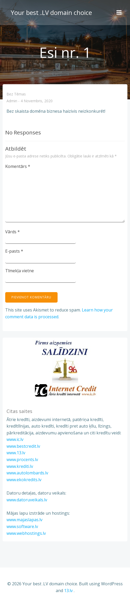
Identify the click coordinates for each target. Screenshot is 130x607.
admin (12, 101)
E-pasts (14, 251)
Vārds (12, 232)
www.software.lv (22, 526)
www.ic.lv (15, 439)
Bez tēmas (16, 94)
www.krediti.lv (20, 466)
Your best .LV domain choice (51, 12)
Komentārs (17, 166)
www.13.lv (16, 453)
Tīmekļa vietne (19, 271)
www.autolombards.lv (27, 473)
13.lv (68, 590)
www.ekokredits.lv (24, 480)
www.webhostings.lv (26, 533)
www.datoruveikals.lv (27, 500)
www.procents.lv (22, 459)
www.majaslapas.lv (24, 520)
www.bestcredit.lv (23, 446)
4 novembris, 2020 (37, 101)
